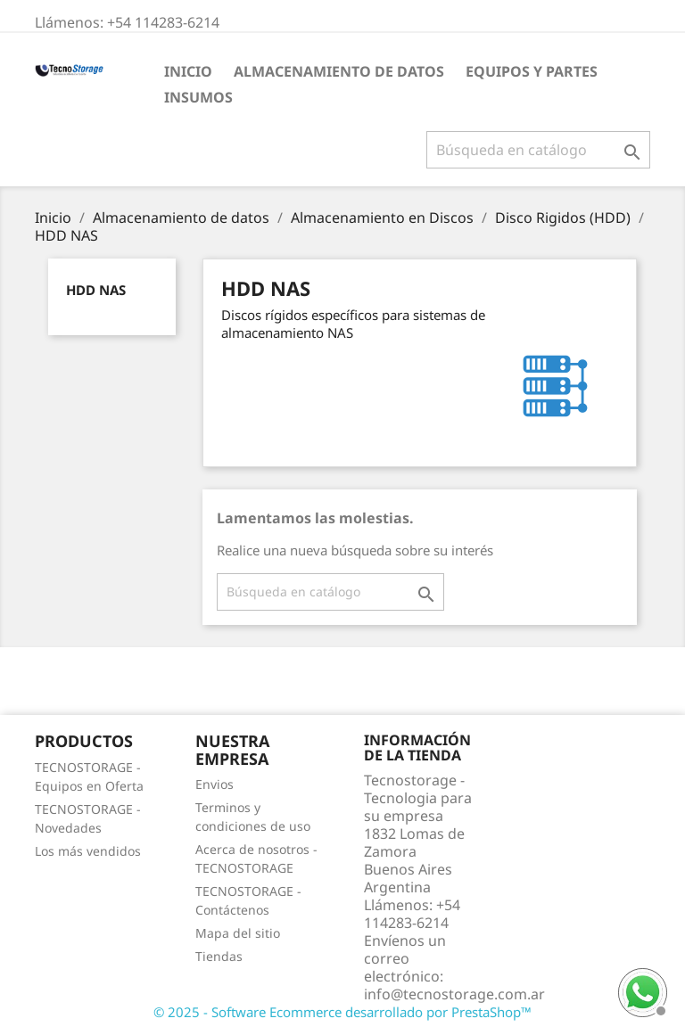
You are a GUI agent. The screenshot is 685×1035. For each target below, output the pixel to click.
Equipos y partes (532, 71)
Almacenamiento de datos (339, 71)
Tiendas (219, 956)
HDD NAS (96, 290)
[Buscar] (538, 149)
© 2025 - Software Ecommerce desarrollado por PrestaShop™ (342, 1012)
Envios (214, 784)
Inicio (188, 71)
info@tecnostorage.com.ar (454, 994)
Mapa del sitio (237, 932)
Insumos (198, 97)
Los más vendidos (88, 850)
